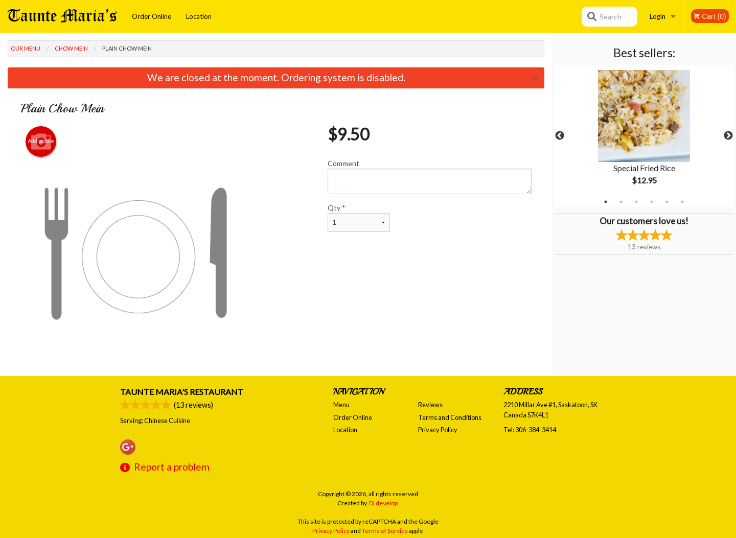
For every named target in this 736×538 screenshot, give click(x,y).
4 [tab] (652, 202)
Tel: (529, 430)
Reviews (430, 405)
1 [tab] (606, 202)
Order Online (151, 16)
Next (728, 136)
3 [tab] (636, 202)
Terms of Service (385, 530)
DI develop (383, 503)
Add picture (41, 141)
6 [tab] (682, 202)
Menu (341, 405)
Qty (359, 217)
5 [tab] (667, 202)
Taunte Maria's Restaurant (181, 391)
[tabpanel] (644, 135)
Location (199, 16)
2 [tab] (621, 202)
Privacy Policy (437, 430)
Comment (430, 176)
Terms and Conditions (449, 417)
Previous (560, 136)
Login (657, 16)
